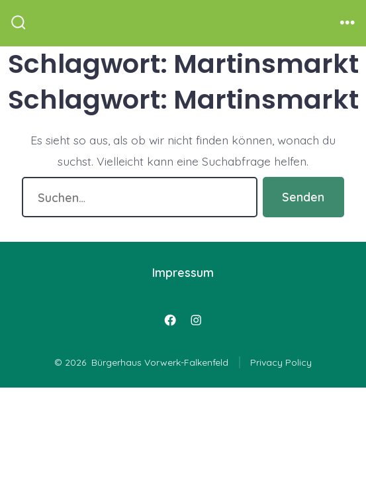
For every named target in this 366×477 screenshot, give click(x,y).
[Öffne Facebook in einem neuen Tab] (170, 320)
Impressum (183, 272)
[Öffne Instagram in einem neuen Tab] (196, 320)
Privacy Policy (281, 362)
